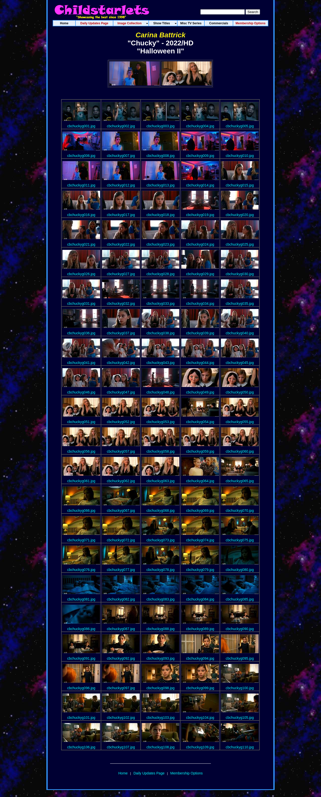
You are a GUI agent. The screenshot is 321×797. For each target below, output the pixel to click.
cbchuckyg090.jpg (240, 629)
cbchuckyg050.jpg (240, 392)
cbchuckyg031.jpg (81, 304)
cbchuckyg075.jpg (240, 540)
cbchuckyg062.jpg (121, 481)
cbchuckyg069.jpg (200, 511)
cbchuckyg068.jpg (160, 511)
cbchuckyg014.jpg (200, 185)
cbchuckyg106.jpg (81, 747)
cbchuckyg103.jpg (160, 718)
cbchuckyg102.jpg (121, 718)
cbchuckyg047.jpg (121, 392)
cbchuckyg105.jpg (240, 718)
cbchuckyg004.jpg (200, 126)
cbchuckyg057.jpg (121, 451)
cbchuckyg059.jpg (200, 451)
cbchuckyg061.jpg (81, 481)
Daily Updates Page (149, 773)
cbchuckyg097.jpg (121, 688)
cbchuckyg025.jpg (240, 244)
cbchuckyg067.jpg (121, 511)
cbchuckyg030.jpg (240, 274)
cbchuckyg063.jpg (160, 481)
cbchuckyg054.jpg (200, 422)
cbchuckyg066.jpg (81, 511)
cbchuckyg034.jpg (200, 304)
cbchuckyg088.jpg (160, 629)
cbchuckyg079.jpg (200, 570)
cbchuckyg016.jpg (81, 215)
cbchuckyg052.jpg (121, 422)
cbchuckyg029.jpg (200, 274)
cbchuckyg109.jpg (200, 747)
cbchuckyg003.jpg (160, 126)
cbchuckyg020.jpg (240, 215)
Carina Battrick (160, 35)
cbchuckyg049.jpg (200, 392)
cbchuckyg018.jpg (160, 215)
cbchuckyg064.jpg (200, 481)
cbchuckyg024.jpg (200, 244)
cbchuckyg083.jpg (160, 599)
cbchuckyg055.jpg (240, 422)
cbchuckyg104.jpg (200, 718)
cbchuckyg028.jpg (160, 274)
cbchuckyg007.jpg (121, 156)
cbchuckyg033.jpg (160, 304)
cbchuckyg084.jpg (200, 599)
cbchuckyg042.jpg (121, 363)
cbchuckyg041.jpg (81, 363)
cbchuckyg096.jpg (81, 688)
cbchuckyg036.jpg (81, 333)
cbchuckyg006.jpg (81, 156)
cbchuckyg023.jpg (160, 244)
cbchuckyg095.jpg (240, 658)
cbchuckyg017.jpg (121, 215)
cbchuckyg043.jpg (160, 363)
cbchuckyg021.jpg (81, 244)
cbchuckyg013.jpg (160, 185)
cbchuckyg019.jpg (200, 215)
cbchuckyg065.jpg (240, 481)
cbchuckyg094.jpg (200, 658)
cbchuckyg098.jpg (160, 688)
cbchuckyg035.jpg (240, 304)
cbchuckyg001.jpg (81, 126)
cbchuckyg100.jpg (240, 688)
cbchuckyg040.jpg (240, 333)
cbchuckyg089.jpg (200, 629)
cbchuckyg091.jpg (81, 658)
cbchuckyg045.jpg (240, 363)
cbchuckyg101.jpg (81, 718)
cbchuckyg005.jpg (240, 126)
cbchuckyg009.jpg (200, 156)
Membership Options (186, 773)
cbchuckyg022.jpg (121, 244)
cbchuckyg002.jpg (121, 126)
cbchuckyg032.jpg (121, 304)
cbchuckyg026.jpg (81, 274)
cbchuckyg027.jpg (121, 274)
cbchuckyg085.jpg (240, 599)
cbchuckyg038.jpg (160, 333)
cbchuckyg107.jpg (121, 747)
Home (123, 773)
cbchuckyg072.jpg (121, 540)
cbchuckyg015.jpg (240, 185)
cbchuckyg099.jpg (200, 688)
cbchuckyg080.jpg (240, 570)
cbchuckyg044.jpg (200, 363)
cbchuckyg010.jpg (240, 156)
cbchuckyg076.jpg (81, 570)
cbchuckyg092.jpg (121, 658)
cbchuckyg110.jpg (240, 747)
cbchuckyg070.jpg (240, 511)
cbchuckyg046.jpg (81, 392)
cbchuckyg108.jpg (160, 747)
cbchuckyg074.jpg (200, 540)
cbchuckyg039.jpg (200, 333)
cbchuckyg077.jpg (121, 570)
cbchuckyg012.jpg (121, 185)
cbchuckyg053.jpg (160, 422)
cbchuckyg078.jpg (160, 570)
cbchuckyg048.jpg (160, 392)
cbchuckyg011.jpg (81, 185)
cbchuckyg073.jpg (160, 540)
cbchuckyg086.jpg (81, 629)
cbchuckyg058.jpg (160, 451)
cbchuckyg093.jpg (160, 658)
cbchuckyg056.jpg (81, 451)
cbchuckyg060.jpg (240, 451)
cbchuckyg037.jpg (121, 333)
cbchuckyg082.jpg (121, 599)
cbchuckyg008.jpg (160, 156)
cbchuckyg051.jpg (81, 422)
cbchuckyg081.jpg (81, 599)
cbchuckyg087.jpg (121, 629)
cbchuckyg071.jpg (81, 540)
